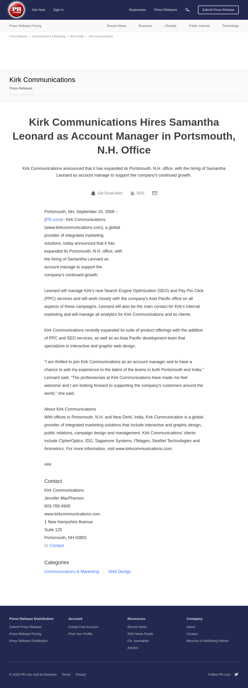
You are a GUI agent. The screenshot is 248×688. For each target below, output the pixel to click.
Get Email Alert (109, 193)
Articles (132, 648)
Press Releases (18, 36)
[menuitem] (187, 10)
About (191, 627)
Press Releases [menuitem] (165, 10)
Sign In (59, 10)
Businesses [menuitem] (137, 10)
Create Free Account (83, 627)
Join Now (38, 10)
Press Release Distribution (28, 641)
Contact (54, 545)
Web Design (77, 36)
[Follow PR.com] (234, 674)
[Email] (155, 193)
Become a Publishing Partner (208, 641)
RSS (140, 193)
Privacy (80, 674)
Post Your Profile (80, 634)
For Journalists (138, 641)
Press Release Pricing (25, 634)
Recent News (137, 627)
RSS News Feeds (140, 634)
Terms (66, 674)
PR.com (53, 219)
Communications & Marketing (48, 36)
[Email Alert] (93, 193)
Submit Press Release (218, 10)
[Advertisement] (124, 53)
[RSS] (133, 193)
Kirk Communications (101, 36)
